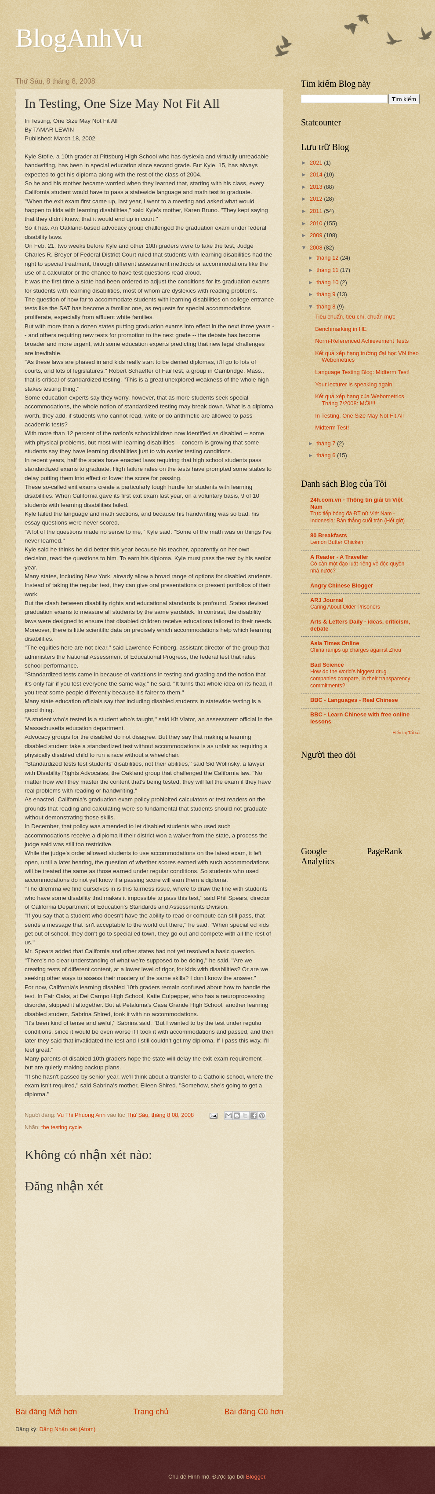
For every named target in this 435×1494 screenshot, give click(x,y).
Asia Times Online (334, 643)
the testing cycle (61, 1127)
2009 (317, 235)
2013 (317, 187)
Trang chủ (150, 1411)
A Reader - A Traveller (339, 557)
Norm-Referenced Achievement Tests (362, 341)
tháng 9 (326, 294)
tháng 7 (326, 443)
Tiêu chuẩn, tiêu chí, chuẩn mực (355, 316)
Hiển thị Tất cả (406, 732)
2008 (317, 247)
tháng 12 (328, 257)
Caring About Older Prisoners (345, 607)
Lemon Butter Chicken (336, 542)
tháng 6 (326, 455)
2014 (317, 174)
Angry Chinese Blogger (341, 585)
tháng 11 (328, 270)
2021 (317, 162)
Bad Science (327, 664)
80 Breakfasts (328, 535)
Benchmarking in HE (340, 329)
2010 (317, 223)
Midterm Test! (332, 427)
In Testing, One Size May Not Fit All (359, 415)
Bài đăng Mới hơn (46, 1411)
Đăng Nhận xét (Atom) (67, 1429)
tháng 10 (328, 282)
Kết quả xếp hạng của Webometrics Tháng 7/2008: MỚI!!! (359, 399)
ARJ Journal (327, 600)
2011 (317, 211)
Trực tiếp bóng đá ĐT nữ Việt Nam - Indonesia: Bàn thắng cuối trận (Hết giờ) (357, 517)
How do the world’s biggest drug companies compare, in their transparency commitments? (360, 678)
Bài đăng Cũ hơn (254, 1411)
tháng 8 (326, 306)
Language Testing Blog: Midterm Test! (362, 372)
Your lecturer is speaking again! (354, 384)
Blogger (255, 1476)
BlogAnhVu (79, 37)
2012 (317, 198)
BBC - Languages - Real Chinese (354, 700)
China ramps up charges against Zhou (355, 650)
